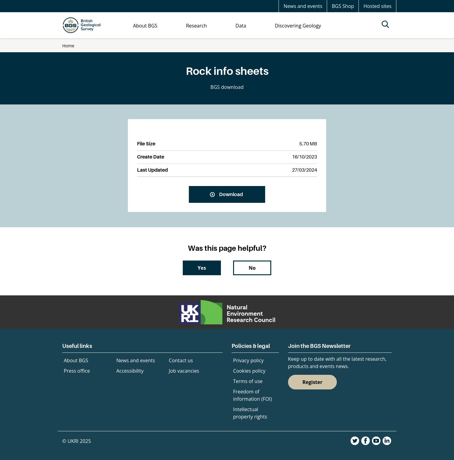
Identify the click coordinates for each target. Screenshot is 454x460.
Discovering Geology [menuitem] (298, 25)
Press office (77, 370)
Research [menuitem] (196, 25)
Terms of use (248, 381)
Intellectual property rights (250, 413)
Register (312, 382)
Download (231, 194)
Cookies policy (249, 370)
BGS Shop (343, 6)
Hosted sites (377, 6)
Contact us (181, 360)
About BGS (76, 360)
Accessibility (129, 370)
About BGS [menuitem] (145, 25)
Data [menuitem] (241, 25)
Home (68, 46)
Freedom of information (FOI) (252, 395)
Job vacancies (184, 370)
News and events (302, 6)
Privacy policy (248, 360)
